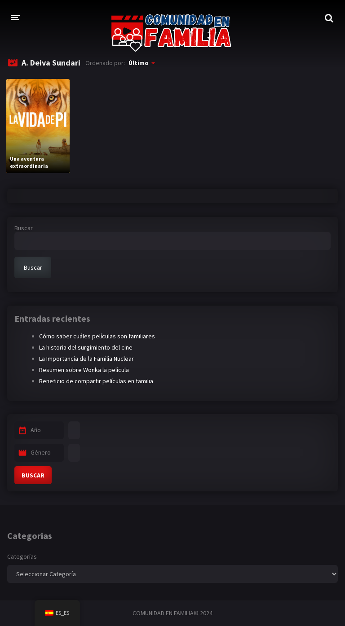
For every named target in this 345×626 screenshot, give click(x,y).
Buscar (23, 228)
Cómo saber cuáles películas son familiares (97, 336)
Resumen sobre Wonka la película (84, 370)
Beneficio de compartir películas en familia (96, 381)
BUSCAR (33, 475)
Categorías (22, 556)
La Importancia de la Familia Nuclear (86, 359)
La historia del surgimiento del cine (86, 347)
